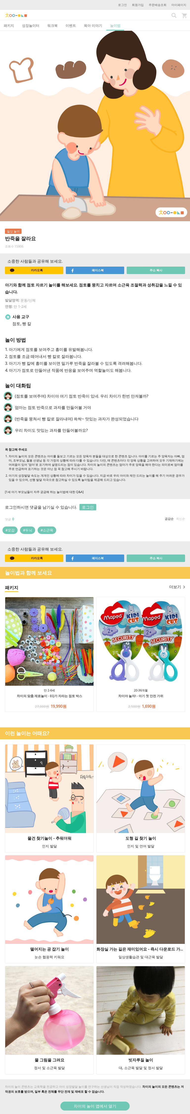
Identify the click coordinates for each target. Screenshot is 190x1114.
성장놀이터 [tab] (30, 25)
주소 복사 (156, 270)
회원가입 (138, 5)
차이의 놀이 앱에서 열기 (95, 1106)
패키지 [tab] (9, 25)
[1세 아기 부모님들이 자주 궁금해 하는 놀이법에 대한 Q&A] (44, 492)
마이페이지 (178, 5)
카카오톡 (26, 270)
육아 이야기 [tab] (93, 25)
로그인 (122, 5)
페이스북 (87, 270)
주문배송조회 (157, 5)
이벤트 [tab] (71, 25)
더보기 (177, 586)
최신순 (180, 519)
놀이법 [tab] (115, 25)
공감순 (169, 519)
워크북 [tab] (52, 25)
